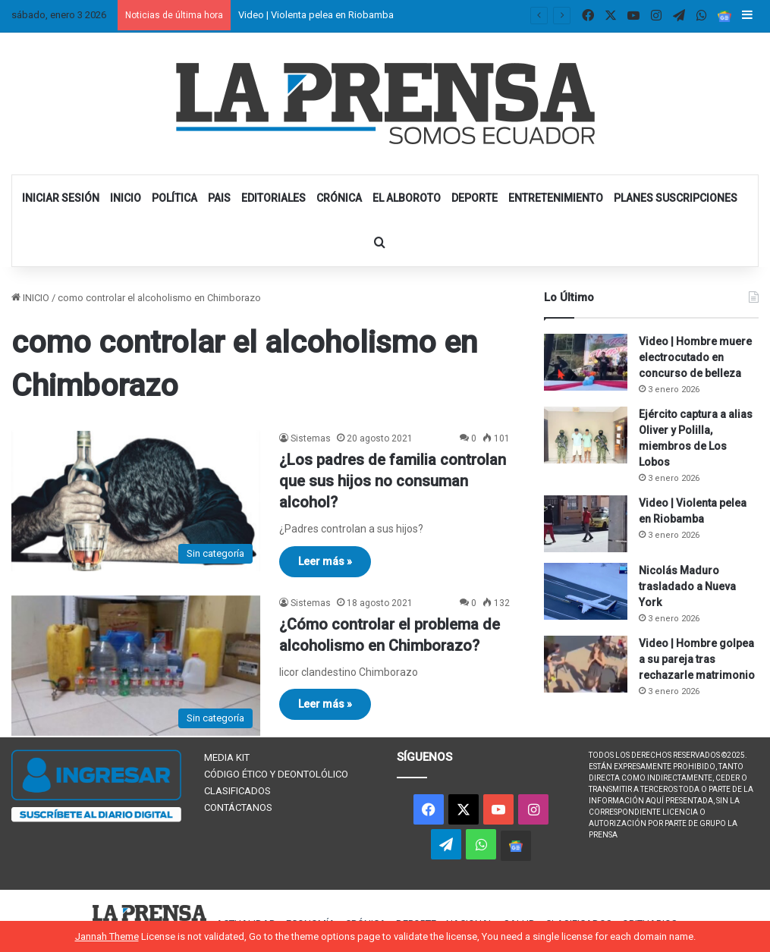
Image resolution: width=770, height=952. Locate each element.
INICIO (125, 198)
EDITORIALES (273, 198)
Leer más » (325, 561)
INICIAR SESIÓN (60, 198)
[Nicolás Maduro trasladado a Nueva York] (585, 591)
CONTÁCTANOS (238, 807)
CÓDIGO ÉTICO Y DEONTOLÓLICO (276, 774)
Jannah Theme (107, 936)
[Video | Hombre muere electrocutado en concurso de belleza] (585, 362)
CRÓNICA (339, 198)
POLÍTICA (174, 198)
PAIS (219, 198)
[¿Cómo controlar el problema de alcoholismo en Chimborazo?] (135, 665)
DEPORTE (474, 198)
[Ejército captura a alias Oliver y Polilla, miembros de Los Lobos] (585, 435)
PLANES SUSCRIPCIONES (675, 198)
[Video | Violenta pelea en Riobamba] (585, 523)
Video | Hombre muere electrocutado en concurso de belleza (695, 357)
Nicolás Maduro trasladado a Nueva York (687, 586)
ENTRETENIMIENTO (555, 198)
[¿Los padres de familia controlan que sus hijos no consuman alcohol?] (135, 501)
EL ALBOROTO (406, 198)
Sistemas (311, 438)
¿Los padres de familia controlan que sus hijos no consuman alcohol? (392, 481)
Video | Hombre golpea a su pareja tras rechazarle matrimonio (697, 659)
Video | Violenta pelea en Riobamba (316, 14)
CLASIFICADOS (237, 790)
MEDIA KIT (227, 757)
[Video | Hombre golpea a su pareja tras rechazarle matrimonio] (585, 664)
